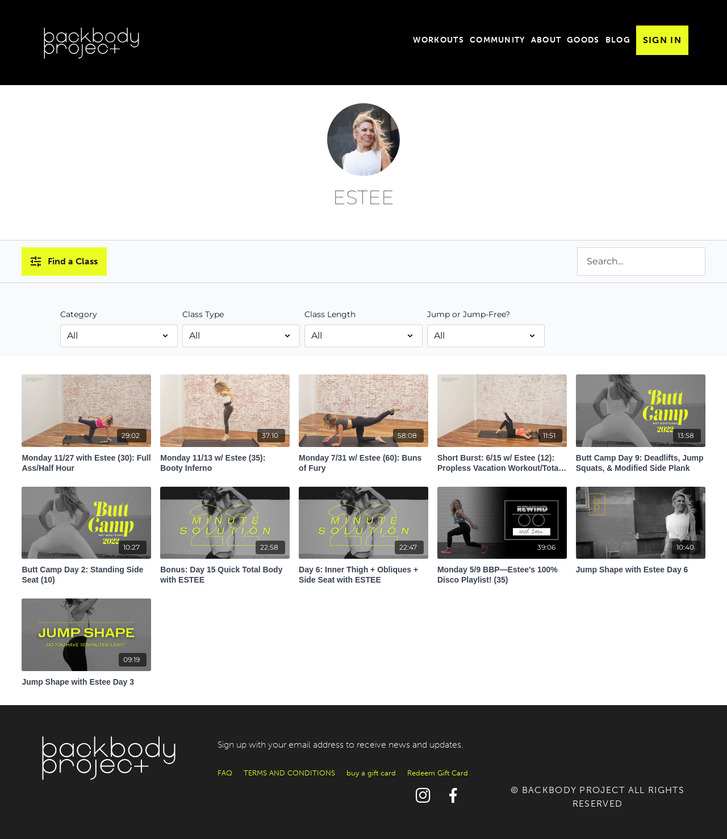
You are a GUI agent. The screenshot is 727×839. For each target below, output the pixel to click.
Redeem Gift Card (437, 773)
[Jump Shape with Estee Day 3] (86, 679)
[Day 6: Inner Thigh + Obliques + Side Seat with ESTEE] (363, 572)
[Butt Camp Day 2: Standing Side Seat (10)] (86, 572)
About (546, 40)
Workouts (438, 40)
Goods (583, 40)
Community (497, 40)
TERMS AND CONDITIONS (289, 773)
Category (78, 314)
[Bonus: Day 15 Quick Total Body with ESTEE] (225, 572)
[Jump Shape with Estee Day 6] (640, 567)
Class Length (330, 314)
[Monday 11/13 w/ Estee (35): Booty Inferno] (225, 460)
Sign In (662, 40)
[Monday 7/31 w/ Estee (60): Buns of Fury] (363, 460)
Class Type (203, 314)
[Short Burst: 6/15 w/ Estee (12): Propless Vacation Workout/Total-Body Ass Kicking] (502, 460)
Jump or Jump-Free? (468, 314)
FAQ (225, 773)
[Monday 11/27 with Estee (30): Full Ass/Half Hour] (86, 460)
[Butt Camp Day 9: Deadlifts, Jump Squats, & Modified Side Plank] (640, 460)
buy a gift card (371, 773)
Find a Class (64, 261)
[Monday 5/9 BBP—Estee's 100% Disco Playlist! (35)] (502, 572)
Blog (617, 40)
